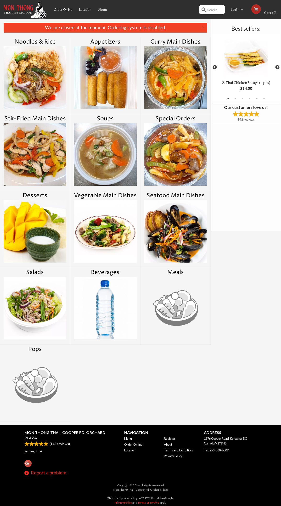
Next (277, 67)
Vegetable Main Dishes (105, 195)
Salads (35, 272)
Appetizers (105, 42)
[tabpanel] (246, 67)
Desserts (34, 195)
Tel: (216, 450)
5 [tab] (256, 98)
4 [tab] (249, 98)
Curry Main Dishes (175, 42)
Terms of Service (148, 502)
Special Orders (175, 119)
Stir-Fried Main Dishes (35, 119)
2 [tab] (235, 98)
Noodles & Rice (35, 42)
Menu (128, 438)
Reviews (169, 438)
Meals (175, 272)
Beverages (105, 272)
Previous (214, 67)
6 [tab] (264, 98)
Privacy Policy (173, 456)
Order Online (63, 9)
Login (234, 9)
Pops (35, 349)
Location (85, 9)
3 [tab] (242, 98)
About (102, 9)
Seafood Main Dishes (175, 195)
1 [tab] (228, 98)
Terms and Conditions (179, 450)
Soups (105, 119)
